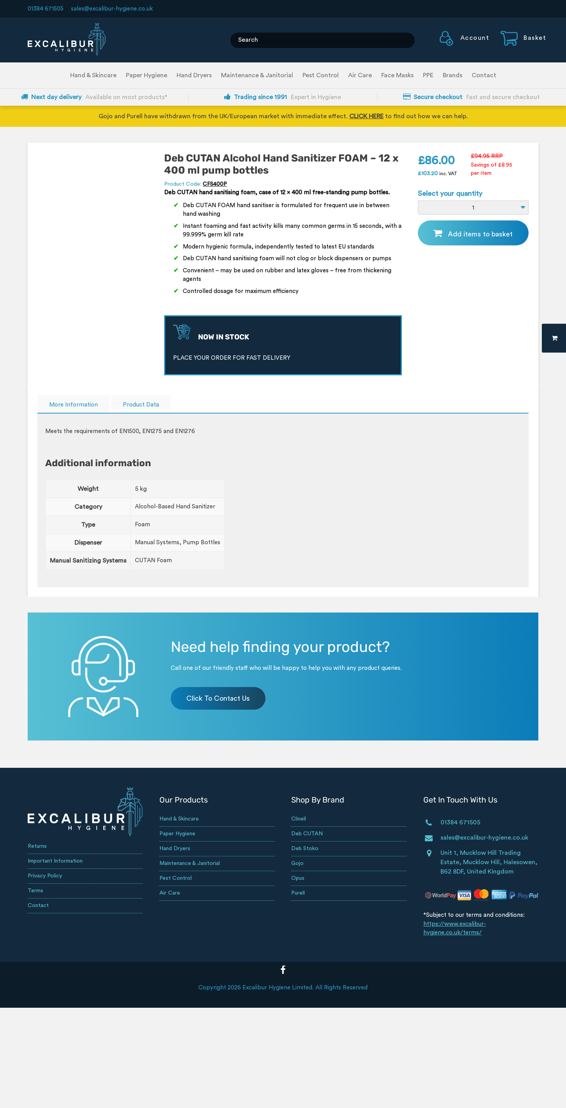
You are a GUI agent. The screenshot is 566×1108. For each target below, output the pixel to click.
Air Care (360, 75)
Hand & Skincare (93, 75)
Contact (484, 75)
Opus (297, 878)
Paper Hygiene (146, 75)
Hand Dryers (194, 75)
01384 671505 (46, 9)
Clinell (298, 819)
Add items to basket (480, 234)
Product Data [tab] (141, 405)
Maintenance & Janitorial (257, 75)
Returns (37, 846)
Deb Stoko (304, 848)
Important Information (55, 861)
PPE (428, 75)
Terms (35, 890)
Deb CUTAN (307, 833)
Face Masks (397, 75)
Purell (298, 893)
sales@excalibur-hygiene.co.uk (112, 9)
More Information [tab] (73, 405)
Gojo (297, 863)
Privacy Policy (45, 876)
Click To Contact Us (218, 698)
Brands (452, 75)
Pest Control (320, 75)
